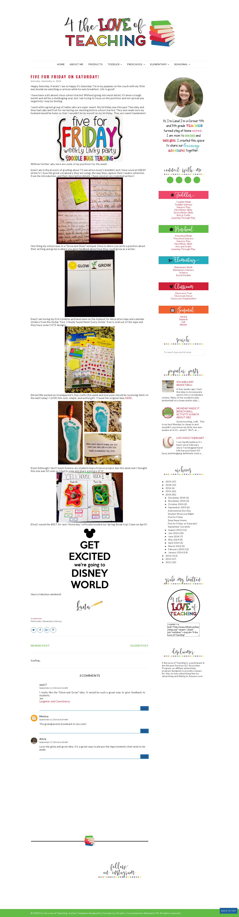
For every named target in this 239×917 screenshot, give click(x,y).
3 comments (36, 618)
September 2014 (177, 507)
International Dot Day (179, 510)
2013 (169, 555)
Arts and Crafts (183, 246)
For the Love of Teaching (53, 913)
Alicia (42, 738)
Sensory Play (183, 207)
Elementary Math (183, 267)
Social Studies (183, 275)
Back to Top (228, 911)
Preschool (136, 64)
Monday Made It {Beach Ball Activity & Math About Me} (188, 413)
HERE (128, 397)
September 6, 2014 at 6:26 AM (53, 688)
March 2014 (175, 546)
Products (95, 64)
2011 (169, 562)
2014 (169, 494)
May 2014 (174, 539)
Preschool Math (183, 235)
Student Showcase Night (181, 514)
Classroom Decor (183, 296)
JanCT (43, 684)
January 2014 (175, 552)
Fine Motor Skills (183, 210)
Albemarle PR (150, 913)
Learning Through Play (183, 218)
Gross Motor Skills (183, 212)
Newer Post (40, 645)
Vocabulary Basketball (185, 383)
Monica (43, 716)
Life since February (190, 437)
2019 (169, 481)
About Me (76, 64)
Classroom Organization (183, 298)
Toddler (115, 64)
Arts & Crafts (184, 215)
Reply (144, 708)
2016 (169, 488)
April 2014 (174, 542)
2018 (169, 485)
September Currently (179, 526)
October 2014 (176, 504)
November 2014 (177, 501)
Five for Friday (175, 517)
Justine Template (78, 913)
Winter (183, 324)
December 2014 (177, 497)
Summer (183, 319)
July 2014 (173, 533)
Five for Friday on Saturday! (182, 523)
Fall (183, 322)
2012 (169, 559)
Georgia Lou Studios (114, 913)
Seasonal (182, 64)
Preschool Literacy (183, 238)
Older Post (139, 645)
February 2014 (176, 549)
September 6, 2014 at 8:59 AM (53, 719)
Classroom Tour (183, 293)
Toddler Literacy (183, 204)
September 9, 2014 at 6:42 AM (53, 742)
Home (61, 64)
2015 (169, 491)
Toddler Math (183, 202)
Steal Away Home (177, 520)
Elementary (159, 64)
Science (183, 272)
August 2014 (175, 530)
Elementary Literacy (52, 621)
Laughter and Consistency (54, 701)
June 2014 (174, 536)
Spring (183, 316)
